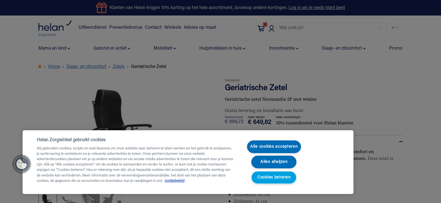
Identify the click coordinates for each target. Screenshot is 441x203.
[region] (188, 162)
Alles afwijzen (273, 162)
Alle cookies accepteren (274, 147)
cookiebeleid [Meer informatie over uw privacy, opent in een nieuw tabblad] (174, 181)
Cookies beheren (274, 177)
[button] (22, 164)
